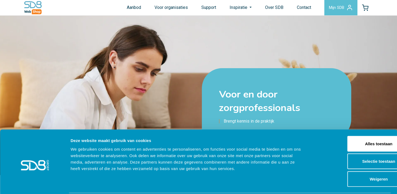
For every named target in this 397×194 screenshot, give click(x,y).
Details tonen (291, 183)
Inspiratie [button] (232, 9)
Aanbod (127, 9)
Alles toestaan (352, 123)
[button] (363, 9)
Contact (297, 9)
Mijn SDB (336, 9)
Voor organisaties (164, 9)
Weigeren (352, 158)
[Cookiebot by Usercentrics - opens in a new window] (34, 183)
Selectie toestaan (352, 141)
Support (202, 9)
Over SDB (268, 9)
